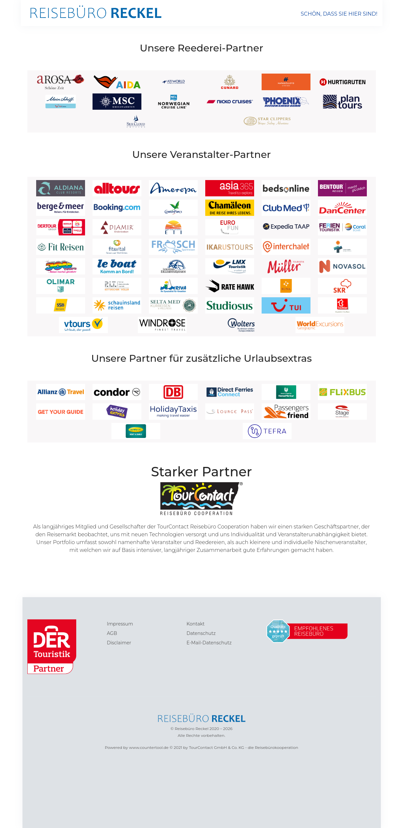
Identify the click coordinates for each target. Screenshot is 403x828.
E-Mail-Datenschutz (208, 643)
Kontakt (195, 624)
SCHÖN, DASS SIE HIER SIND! (339, 14)
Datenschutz (200, 633)
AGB (112, 633)
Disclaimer (119, 643)
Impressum (120, 624)
